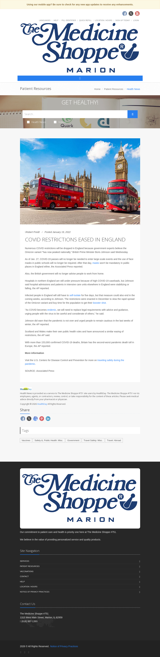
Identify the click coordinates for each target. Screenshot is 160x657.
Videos (60, 122)
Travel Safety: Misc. (93, 440)
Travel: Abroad (114, 440)
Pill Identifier (69, 20)
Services (24, 561)
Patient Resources (113, 89)
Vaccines (26, 440)
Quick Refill (85, 20)
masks (95, 263)
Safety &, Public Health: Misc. (49, 440)
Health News (36, 122)
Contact (24, 576)
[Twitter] (24, 652)
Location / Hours (103, 20)
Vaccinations (27, 571)
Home (97, 89)
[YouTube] (28, 652)
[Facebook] (20, 652)
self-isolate (75, 295)
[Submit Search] (132, 114)
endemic (51, 309)
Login (136, 20)
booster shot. (99, 302)
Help (56, 20)
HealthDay (42, 404)
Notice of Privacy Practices (34, 592)
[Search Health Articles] (75, 114)
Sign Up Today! (122, 20)
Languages (44, 20)
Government (73, 440)
